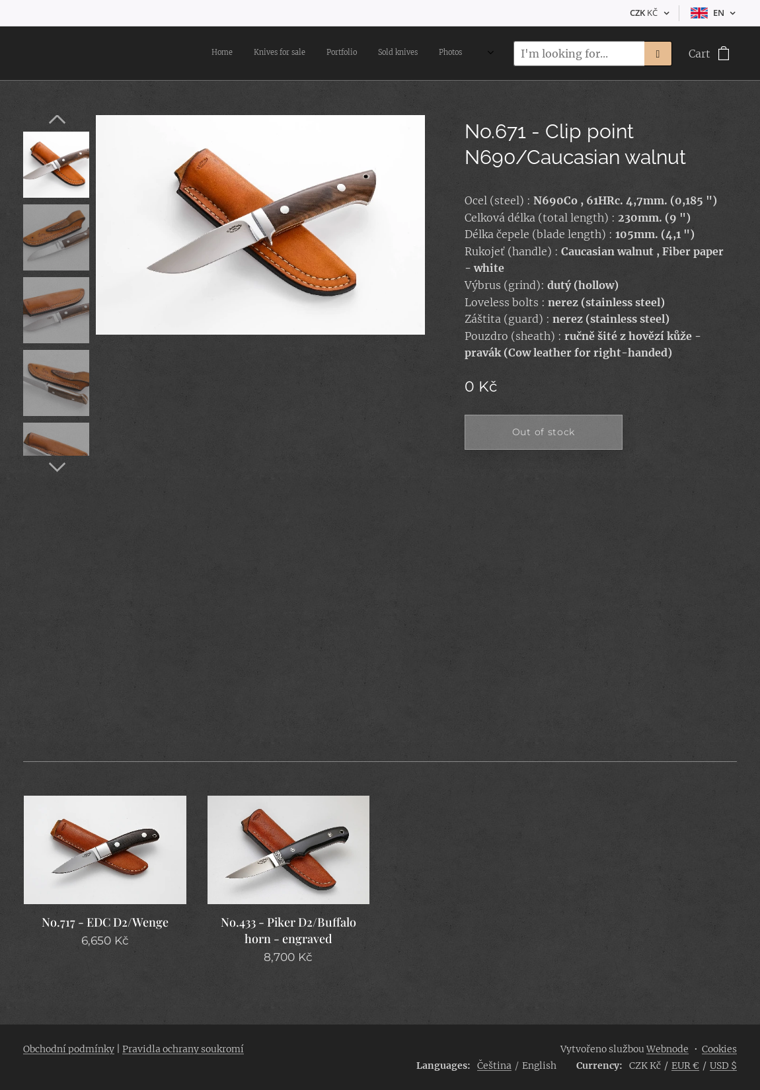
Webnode (667, 1049)
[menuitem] (366, 53)
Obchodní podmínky (68, 1049)
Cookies (719, 1049)
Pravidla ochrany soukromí (183, 1049)
